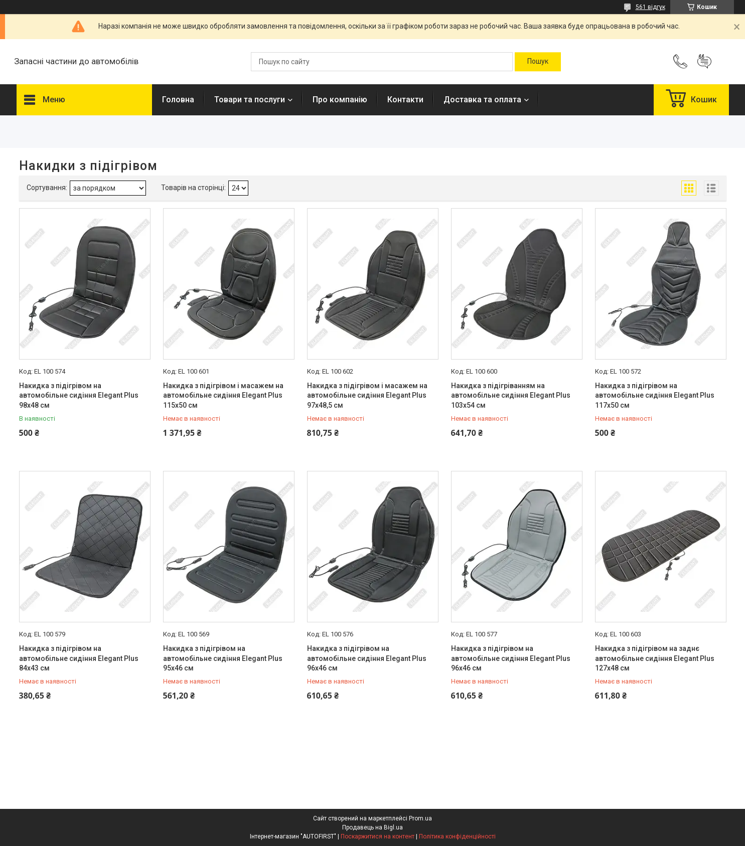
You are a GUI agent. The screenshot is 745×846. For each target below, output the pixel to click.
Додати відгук (704, 62)
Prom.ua (420, 818)
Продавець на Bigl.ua (372, 827)
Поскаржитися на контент (377, 836)
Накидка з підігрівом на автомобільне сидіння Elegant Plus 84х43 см (78, 658)
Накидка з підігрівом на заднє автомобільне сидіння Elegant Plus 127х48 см (654, 658)
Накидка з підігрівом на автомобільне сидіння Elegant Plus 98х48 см (78, 395)
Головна (178, 99)
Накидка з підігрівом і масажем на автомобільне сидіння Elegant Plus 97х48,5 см (367, 395)
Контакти (405, 99)
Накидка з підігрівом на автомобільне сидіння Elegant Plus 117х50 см (654, 395)
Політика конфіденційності (457, 836)
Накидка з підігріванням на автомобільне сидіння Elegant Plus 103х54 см (510, 395)
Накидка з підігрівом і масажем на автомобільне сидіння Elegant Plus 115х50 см (223, 395)
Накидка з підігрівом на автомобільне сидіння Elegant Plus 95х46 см (222, 658)
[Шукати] (538, 61)
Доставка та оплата (482, 99)
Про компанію (340, 99)
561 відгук (650, 7)
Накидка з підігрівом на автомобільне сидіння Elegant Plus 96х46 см (366, 658)
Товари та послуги (249, 99)
